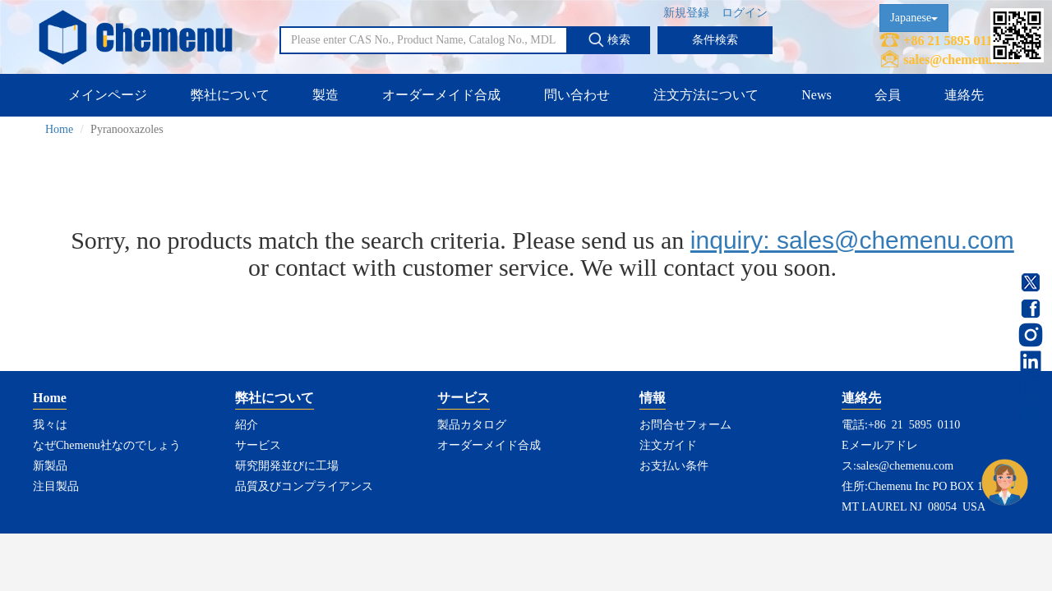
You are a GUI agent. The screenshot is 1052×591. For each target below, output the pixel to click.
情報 (652, 398)
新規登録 (686, 13)
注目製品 (56, 486)
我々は (50, 425)
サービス (258, 445)
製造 (325, 95)
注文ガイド (668, 445)
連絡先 (964, 95)
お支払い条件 (673, 466)
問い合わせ (577, 95)
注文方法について (706, 95)
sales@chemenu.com (961, 59)
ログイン (745, 13)
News (816, 95)
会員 (887, 95)
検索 (609, 39)
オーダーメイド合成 (441, 95)
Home (59, 129)
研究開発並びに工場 (287, 466)
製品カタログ (471, 425)
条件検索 (715, 40)
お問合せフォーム (685, 425)
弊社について (230, 95)
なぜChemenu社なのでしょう (107, 445)
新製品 (50, 466)
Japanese (914, 17)
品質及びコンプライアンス (304, 486)
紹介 (246, 425)
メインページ (107, 95)
